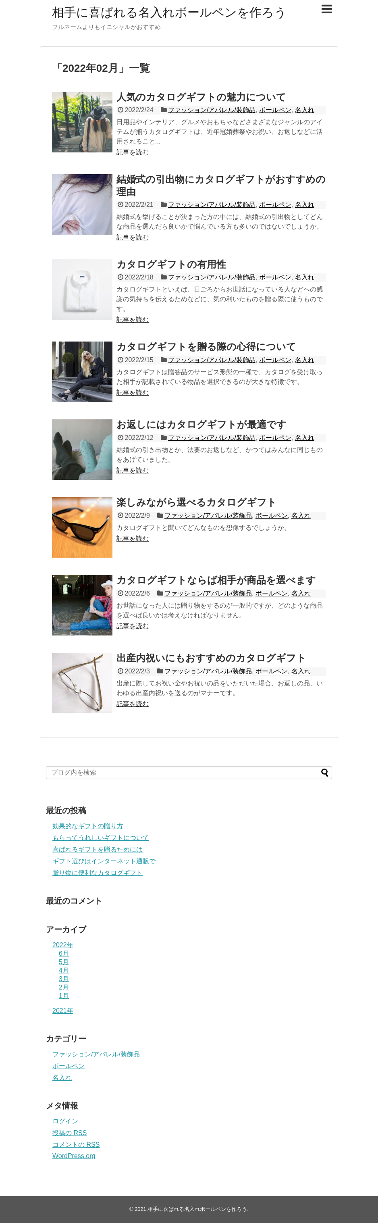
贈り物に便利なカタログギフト (97, 872)
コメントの (76, 1144)
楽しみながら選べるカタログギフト (196, 502)
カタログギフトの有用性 (171, 264)
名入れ (304, 109)
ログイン (65, 1121)
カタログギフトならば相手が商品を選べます (216, 580)
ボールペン (275, 109)
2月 (64, 987)
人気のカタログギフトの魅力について (201, 97)
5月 (64, 961)
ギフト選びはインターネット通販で (104, 861)
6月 (64, 953)
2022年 (62, 945)
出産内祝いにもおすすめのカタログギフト (211, 657)
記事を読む (132, 152)
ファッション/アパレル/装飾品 (211, 109)
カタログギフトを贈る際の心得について (206, 346)
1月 (64, 995)
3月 (64, 978)
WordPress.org (73, 1155)
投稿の (69, 1132)
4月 (64, 970)
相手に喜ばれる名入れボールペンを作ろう (169, 12)
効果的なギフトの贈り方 (87, 826)
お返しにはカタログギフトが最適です (201, 424)
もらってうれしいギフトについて (100, 837)
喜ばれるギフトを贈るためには (97, 849)
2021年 (62, 1010)
